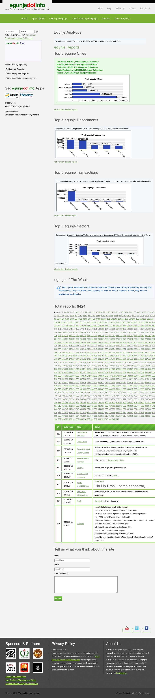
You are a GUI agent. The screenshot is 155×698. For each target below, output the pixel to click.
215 (117, 332)
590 (55, 379)
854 (99, 409)
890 (128, 413)
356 (121, 349)
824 (92, 406)
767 (88, 399)
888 (121, 413)
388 (135, 352)
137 (139, 322)
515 (88, 369)
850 (84, 409)
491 (102, 366)
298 (113, 342)
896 (149, 413)
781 (139, 399)
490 (99, 366)
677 (66, 389)
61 (104, 316)
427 (73, 359)
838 (142, 406)
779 (131, 399)
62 (107, 316)
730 (55, 396)
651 (73, 386)
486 (84, 366)
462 (99, 362)
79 (151, 316)
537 (66, 372)
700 (149, 389)
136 (135, 322)
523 (117, 369)
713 (95, 392)
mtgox (115, 475)
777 (124, 399)
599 (88, 379)
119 (73, 322)
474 (142, 362)
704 (63, 392)
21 (104, 312)
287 (73, 342)
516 (92, 369)
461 (95, 362)
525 (124, 369)
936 (92, 419)
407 (102, 356)
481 (66, 366)
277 (139, 339)
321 (95, 346)
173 (66, 329)
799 (102, 402)
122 (84, 322)
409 (110, 356)
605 (110, 379)
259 (73, 339)
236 (92, 336)
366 (55, 352)
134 (128, 322)
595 (73, 379)
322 (99, 346)
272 (121, 339)
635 (117, 383)
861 (124, 409)
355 (117, 349)
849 (81, 409)
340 (63, 349)
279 (146, 339)
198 (55, 332)
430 (84, 359)
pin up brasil (99, 481)
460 (92, 362)
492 (106, 366)
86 (68, 319)
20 (101, 312)
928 (63, 419)
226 (55, 336)
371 (73, 352)
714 (99, 392)
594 (70, 379)
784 (149, 399)
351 (102, 349)
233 (81, 336)
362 (142, 349)
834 (128, 406)
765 (81, 399)
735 (73, 396)
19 (99, 312)
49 (73, 316)
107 (130, 319)
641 (139, 383)
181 (95, 329)
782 (142, 399)
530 (142, 369)
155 (102, 326)
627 (88, 383)
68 (122, 316)
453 (66, 362)
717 (110, 392)
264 (92, 339)
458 (84, 362)
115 (59, 322)
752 (135, 396)
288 (77, 342)
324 (106, 346)
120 (77, 322)
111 (144, 319)
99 (102, 319)
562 (55, 376)
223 (146, 332)
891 (131, 413)
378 (99, 352)
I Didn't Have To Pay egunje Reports (21, 78)
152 (92, 326)
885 (110, 413)
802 (113, 402)
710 (84, 392)
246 (128, 336)
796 (92, 402)
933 (81, 419)
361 (139, 349)
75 (141, 316)
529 (139, 369)
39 (150, 312)
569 (81, 376)
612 (135, 379)
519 (102, 369)
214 (113, 332)
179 (88, 329)
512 (77, 369)
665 (124, 386)
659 (102, 386)
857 (110, 409)
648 (63, 386)
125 (95, 322)
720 (121, 392)
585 (139, 376)
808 (135, 402)
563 (59, 376)
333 (139, 346)
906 (84, 416)
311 (59, 346)
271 (117, 339)
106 (126, 319)
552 (121, 372)
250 (142, 336)
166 (142, 326)
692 (121, 389)
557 (139, 372)
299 (117, 342)
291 (88, 342)
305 (139, 342)
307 (146, 342)
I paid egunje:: (39, 18)
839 (146, 406)
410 (113, 356)
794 (84, 402)
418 (142, 356)
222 (142, 332)
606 (113, 379)
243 (117, 336)
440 (121, 359)
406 (99, 356)
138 (142, 322)
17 (94, 312)
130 (113, 322)
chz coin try (99, 501)
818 (70, 406)
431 (88, 359)
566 (70, 376)
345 (81, 349)
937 (95, 419)
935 (88, 419)
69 (125, 316)
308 (149, 342)
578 (113, 376)
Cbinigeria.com (11, 111)
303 (131, 342)
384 (121, 352)
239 (102, 336)
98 (99, 319)
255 (59, 339)
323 (102, 346)
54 (86, 316)
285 (66, 342)
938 (99, 419)
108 (133, 319)
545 (95, 372)
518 (99, 369)
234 (84, 336)
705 (66, 392)
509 (66, 369)
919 (131, 416)
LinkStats (80, 524)
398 (70, 356)
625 (81, 383)
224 (149, 332)
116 (63, 322)
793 (81, 402)
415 (131, 356)
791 (73, 402)
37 (145, 312)
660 (106, 386)
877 (81, 413)
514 (84, 369)
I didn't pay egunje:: (58, 18)
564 (63, 376)
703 (59, 392)
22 (106, 312)
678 (70, 389)
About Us (120, 8)
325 (110, 346)
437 (110, 359)
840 (149, 406)
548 (106, 372)
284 (63, 342)
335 (146, 346)
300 (121, 342)
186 (113, 329)
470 (128, 362)
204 (77, 332)
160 (121, 326)
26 (117, 312)
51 (79, 316)
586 (142, 376)
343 (73, 349)
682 (84, 389)
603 (102, 379)
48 (71, 316)
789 (66, 402)
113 (151, 319)
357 (124, 349)
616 (149, 379)
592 (63, 379)
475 (146, 362)
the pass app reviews (116, 460)
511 (73, 369)
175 (73, 329)
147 (73, 326)
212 (106, 332)
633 (110, 383)
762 (70, 399)
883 (102, 413)
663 (117, 386)
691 (117, 389)
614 (142, 379)
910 (99, 416)
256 (63, 339)
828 (106, 406)
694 (128, 389)
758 (55, 399)
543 (88, 372)
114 (55, 322)
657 (95, 386)
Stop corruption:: (122, 18)
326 (113, 346)
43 (58, 316)
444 (135, 359)
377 (95, 352)
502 (142, 366)
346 (84, 349)
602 (99, 379)
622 (70, 383)
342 (70, 349)
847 (73, 409)
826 (99, 406)
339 (59, 349)
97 (97, 319)
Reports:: (106, 18)
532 (149, 369)
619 (59, 383)
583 (131, 376)
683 (88, 389)
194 (142, 329)
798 (99, 402)
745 (110, 396)
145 (66, 326)
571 (88, 376)
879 (88, 413)
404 (92, 356)
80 (154, 316)
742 (99, 396)
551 (117, 372)
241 (110, 336)
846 (70, 409)
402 (84, 356)
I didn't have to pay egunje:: (85, 18)
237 (95, 336)
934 (84, 419)
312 (63, 346)
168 (149, 326)
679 (73, 389)
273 (124, 339)
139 (146, 322)
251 (146, 336)
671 (146, 386)
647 (59, 386)
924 (149, 416)
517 (95, 369)
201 (66, 332)
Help (109, 8)
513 (81, 369)
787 (59, 402)
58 (97, 316)
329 (124, 346)
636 (121, 383)
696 (135, 389)
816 (63, 406)
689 (110, 389)
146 (70, 326)
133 (124, 322)
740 (92, 396)
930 (70, 419)
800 (106, 402)
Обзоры (80, 468)
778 (128, 399)
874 (70, 413)
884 (106, 413)
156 (106, 326)
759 (59, 399)
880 (92, 413)
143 (59, 326)
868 (149, 409)
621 (66, 383)
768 (92, 399)
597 (81, 379)
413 (124, 356)
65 (115, 316)
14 (86, 312)
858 (113, 409)
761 (66, 399)
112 (148, 319)
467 (117, 362)
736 (77, 396)
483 (73, 366)
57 (94, 316)
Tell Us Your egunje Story (16, 64)
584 (135, 376)
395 (59, 356)
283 (59, 342)
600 (92, 379)
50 (76, 316)
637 (124, 383)
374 (84, 352)
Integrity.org (10, 103)
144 (63, 326)
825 (95, 406)
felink (79, 501)
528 (135, 369)
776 (121, 399)
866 (142, 409)
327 (117, 346)
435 (102, 359)
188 (121, 329)
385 (124, 352)
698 (142, 389)
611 (131, 379)
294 (99, 342)
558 (142, 372)
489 (95, 366)
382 (113, 352)
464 (106, 362)
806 (128, 402)
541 (81, 372)
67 (120, 316)
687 (102, 389)
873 (66, 413)
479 (59, 366)
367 (59, 352)
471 (131, 362)
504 (149, 366)
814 (55, 406)
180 (92, 329)
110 (141, 319)
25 (114, 312)
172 (63, 329)
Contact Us (145, 8)
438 (113, 359)
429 (81, 359)
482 (70, 366)
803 (117, 402)
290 (84, 342)
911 (102, 416)
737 (81, 396)
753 (139, 396)
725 (139, 392)
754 (142, 396)
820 (77, 406)
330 (128, 346)
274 (128, 339)
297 (110, 342)
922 (142, 416)
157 (110, 326)
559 (146, 372)
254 (55, 339)
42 (55, 316)
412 (121, 356)
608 (121, 379)
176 (77, 329)
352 (106, 349)
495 (117, 366)
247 (131, 336)
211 (102, 332)
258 (70, 339)
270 (113, 339)
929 (66, 419)
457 (81, 362)
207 (88, 332)
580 (121, 376)
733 (66, 396)
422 (55, 359)
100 (104, 319)
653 (81, 386)
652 (77, 386)
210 (99, 332)
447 (146, 359)
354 (113, 349)
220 (135, 332)
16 (91, 312)
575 (102, 376)
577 (110, 376)
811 (146, 402)
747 (117, 396)
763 (73, 399)
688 (106, 389)
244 (121, 336)
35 (140, 312)
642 (142, 383)
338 (55, 349)
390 (142, 352)
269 (110, 339)
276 (135, 339)
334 (142, 346)
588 (149, 376)
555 (131, 372)
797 (95, 402)
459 (88, 362)
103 (115, 319)
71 (130, 316)
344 (77, 349)
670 (142, 386)
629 (95, 383)
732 (63, 396)
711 (88, 392)
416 (135, 356)
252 (149, 336)
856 (106, 409)
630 (99, 383)
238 (99, 336)
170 (55, 329)
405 (95, 356)
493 (110, 366)
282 (55, 342)
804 (121, 402)
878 (84, 413)
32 (132, 312)
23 (109, 312)
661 (110, 386)
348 (92, 349)
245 (124, 336)
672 (149, 386)
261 (81, 339)
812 (149, 402)
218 (128, 332)
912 (106, 416)
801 (110, 402)
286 (70, 342)
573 (95, 376)
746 (113, 396)
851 (88, 409)
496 (121, 366)
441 (124, 359)
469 (124, 362)
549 (110, 372)
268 (106, 339)
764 (77, 399)
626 (84, 383)
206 (84, 332)
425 (66, 359)
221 (139, 332)
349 (95, 349)
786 (55, 402)
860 (121, 409)
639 (131, 383)
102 (112, 319)
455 (73, 362)
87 (71, 319)
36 (143, 312)
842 (55, 409)
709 (81, 392)
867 (146, 409)
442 (128, 359)
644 (149, 383)
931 (73, 419)
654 (84, 386)
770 (99, 399)
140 (149, 322)
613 (139, 379)
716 (106, 392)
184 (106, 329)
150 (84, 326)
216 (121, 332)
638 (128, 383)
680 (77, 389)
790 (70, 402)
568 (77, 376)
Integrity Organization (140, 693)
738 (84, 396)
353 (110, 349)
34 (138, 312)
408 (106, 356)
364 (149, 349)
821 (81, 406)
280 (149, 339)
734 (70, 396)
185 (110, 329)
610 (128, 379)
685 (95, 389)
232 (77, 336)
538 (70, 372)
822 (84, 406)
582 (128, 376)
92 (84, 319)
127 (102, 322)
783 (146, 399)
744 (106, 396)
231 (73, 336)
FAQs (100, 8)
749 (124, 396)
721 (124, 392)
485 (81, 366)
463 (102, 362)
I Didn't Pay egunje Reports (17, 74)
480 (63, 366)
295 (102, 342)
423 (59, 359)
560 (149, 372)
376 (92, 352)
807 (131, 402)
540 (77, 372)
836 (135, 406)
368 (63, 352)
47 (68, 316)
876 (77, 413)
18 (96, 312)
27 (119, 312)
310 (55, 346)
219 (131, 332)
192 (135, 329)
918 (128, 416)
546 (99, 372)
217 (124, 332)
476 (149, 362)
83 (60, 319)
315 (73, 346)
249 (139, 336)
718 (113, 392)
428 (77, 359)
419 (146, 356)
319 (88, 346)
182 (99, 329)
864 (135, 409)
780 (135, 399)
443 (131, 359)
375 (88, 352)
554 (128, 372)
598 (84, 379)
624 (77, 383)
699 (146, 389)
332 (135, 346)
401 (81, 356)
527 (131, 369)
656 (92, 386)
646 (55, 386)
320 (92, 346)
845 (66, 409)
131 (117, 322)
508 (63, 369)
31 (130, 312)
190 (128, 329)
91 (81, 319)
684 (92, 389)
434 (99, 359)
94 (89, 319)
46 (66, 316)
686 (99, 389)
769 (95, 399)
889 (124, 413)
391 (146, 352)
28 (122, 312)
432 (92, 359)
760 (63, 399)
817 (66, 406)
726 (142, 392)
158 (113, 326)
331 (131, 346)
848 (77, 409)
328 (121, 346)
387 (131, 352)
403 (88, 356)
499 (131, 366)
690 (113, 389)
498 (128, 366)
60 (102, 316)
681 (81, 389)
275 (131, 339)
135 (131, 322)
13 (83, 312)
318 (84, 346)
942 (113, 419)
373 (81, 352)
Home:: (24, 18)
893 (139, 413)
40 (153, 312)
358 (128, 349)
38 (148, 312)
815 (59, 406)
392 (149, 352)
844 (63, 409)
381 (110, 352)
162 (128, 326)
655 (88, 386)
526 (128, 369)
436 (106, 359)
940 (106, 419)
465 (110, 362)
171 (59, 329)
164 (135, 326)
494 (113, 366)
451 (59, 362)
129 (110, 322)
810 (142, 402)
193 (139, 329)
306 (142, 342)
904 (77, 416)
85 (66, 319)
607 (117, 379)
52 (81, 316)
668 (135, 386)
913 (110, 416)
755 (146, 396)
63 (110, 316)
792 (77, 402)
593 (66, 379)
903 (73, 416)
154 (99, 326)
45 (63, 316)
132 (121, 322)
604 (106, 379)
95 (91, 319)
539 (73, 372)
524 (121, 369)
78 (148, 316)
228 (63, 336)
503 (146, 366)
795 (88, 402)
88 (73, 319)
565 (66, 376)
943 (117, 419)
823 (88, 406)
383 (117, 352)
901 (66, 416)
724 (135, 392)
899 (59, 416)
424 (63, 359)
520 (106, 369)
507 (59, 369)
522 (113, 369)
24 (112, 312)
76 (143, 316)
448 (149, 359)
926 (55, 419)
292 (92, 342)
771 (102, 399)
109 (137, 319)
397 (66, 356)
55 (89, 316)
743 (102, 396)
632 (106, 383)
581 (124, 376)
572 (92, 376)
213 (110, 332)
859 (117, 409)
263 (88, 339)
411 (117, 356)
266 (99, 339)
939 (102, 419)
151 (88, 326)
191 (131, 329)
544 (92, 372)
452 (63, 362)
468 (121, 362)
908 (92, 416)
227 (59, 336)
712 (92, 392)
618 (55, 383)
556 (135, 372)
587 (146, 376)
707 (73, 392)
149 (81, 326)
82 (58, 319)
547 (102, 372)
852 (92, 409)
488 (92, 366)
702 (55, 392)
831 (117, 406)
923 (146, 416)
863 (131, 409)
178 (84, 329)
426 (70, 359)
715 (102, 392)
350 (99, 349)
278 (142, 339)
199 (59, 332)
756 (149, 396)
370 (70, 352)
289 (81, 342)
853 (95, 409)
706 (70, 392)
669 (139, 386)
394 (55, 356)
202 (70, 332)
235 (88, 336)
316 (77, 346)
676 (63, 389)
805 (124, 402)
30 (127, 312)
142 (55, 326)
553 (124, 372)
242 (113, 336)
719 (117, 392)
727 (146, 392)
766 (84, 399)
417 (139, 356)
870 (55, 413)
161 (124, 326)
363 (146, 349)
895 (146, 413)
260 (77, 339)
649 (66, 386)
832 (121, 406)
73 (135, 316)
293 (95, 342)
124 (92, 322)
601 (95, 379)
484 (77, 366)
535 (59, 372)
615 (146, 379)
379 (102, 352)
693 (124, 389)
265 (95, 339)
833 (124, 406)
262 (84, 339)
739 (88, 396)
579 (117, 376)
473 (139, 362)
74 (138, 316)
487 (88, 366)
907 (88, 416)
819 (73, 406)
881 (95, 413)
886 (113, 413)
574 (99, 376)
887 (117, 413)
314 (70, 346)
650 (70, 386)
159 (117, 326)
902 (70, 416)
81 (55, 319)
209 (95, 332)
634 (113, 383)
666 (128, 386)
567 (73, 376)
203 (73, 332)
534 (55, 372)
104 (119, 319)
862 (128, 409)
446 (142, 359)
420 (149, 356)
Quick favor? (82, 441)
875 (73, 413)
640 (135, 383)
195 (146, 329)
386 (128, 352)
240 (106, 336)
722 (128, 392)
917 (124, 416)
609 (124, 379)
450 (55, 362)
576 (106, 376)
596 (77, 379)
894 (142, 413)
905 (81, 416)
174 (70, 329)
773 (110, 399)
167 (146, 326)
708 (77, 392)
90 (79, 319)
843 (59, 409)
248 (135, 336)
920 (135, 416)
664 (121, 386)
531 (146, 369)
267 (102, 339)
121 (81, 322)
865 (139, 409)
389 (139, 352)
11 (78, 312)
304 (135, 342)
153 (95, 326)
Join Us (132, 8)
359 (131, 349)
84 (63, 319)
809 (139, 402)
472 (135, 362)
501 (139, 366)
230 (70, 336)
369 (66, 352)
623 (73, 383)
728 (149, 392)
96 (94, 319)
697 (139, 389)
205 (81, 332)
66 (117, 316)
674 (55, 389)
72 (133, 316)
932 (77, 419)
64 (112, 316)
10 (76, 312)
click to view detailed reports (66, 109)
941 (110, 419)
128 (106, 322)
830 (113, 406)
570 (84, 376)
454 (70, 362)
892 (135, 413)
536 (63, 372)
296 (106, 342)
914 (113, 416)
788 (63, 402)
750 (128, 396)
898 (55, 416)
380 (106, 352)
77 (146, 316)
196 (149, 329)
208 (92, 332)
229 (66, 336)
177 (81, 329)
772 (106, 399)
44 (60, 316)
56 (91, 316)
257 (66, 339)
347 (88, 349)
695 (131, 389)
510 (70, 369)
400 (77, 356)
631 (102, 383)
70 (128, 316)
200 (63, 332)
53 (84, 316)
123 (88, 322)
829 (110, 406)
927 (59, 419)
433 (95, 359)
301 (124, 342)
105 (123, 319)
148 (77, 326)
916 (121, 416)
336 (149, 346)
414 (128, 356)
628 (92, 383)
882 (99, 413)
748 (121, 396)
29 (125, 312)
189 (124, 329)
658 (99, 386)
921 (139, 416)
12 (81, 312)
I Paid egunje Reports (14, 69)
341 (66, 349)
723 (131, 392)
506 (55, 369)
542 (84, 372)
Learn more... (121, 673)
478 (55, 366)
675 (59, 389)
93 (86, 319)
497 (124, 366)
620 (63, 383)
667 (131, 386)
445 (139, 359)
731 (59, 396)
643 (146, 383)
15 (89, 312)
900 (63, 416)
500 (135, 366)
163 (131, 326)
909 (95, 416)
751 (131, 396)
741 (95, 396)
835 (131, 406)
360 (135, 349)
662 (113, 386)
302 (128, 342)
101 (108, 319)
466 (113, 362)
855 (102, 409)
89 (76, 319)
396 (63, 356)
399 (73, 356)
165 (139, 326)
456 (77, 362)
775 (117, 399)
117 (66, 322)
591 (59, 379)
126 (99, 322)
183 (102, 329)
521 (110, 369)
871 (59, 413)
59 (99, 316)
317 (81, 346)
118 (70, 322)
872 (63, 413)
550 (113, 372)
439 (117, 359)
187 (117, 329)
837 (139, 406)
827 (102, 406)
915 (117, 416)
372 (77, 352)
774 (113, 399)
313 (66, 346)
